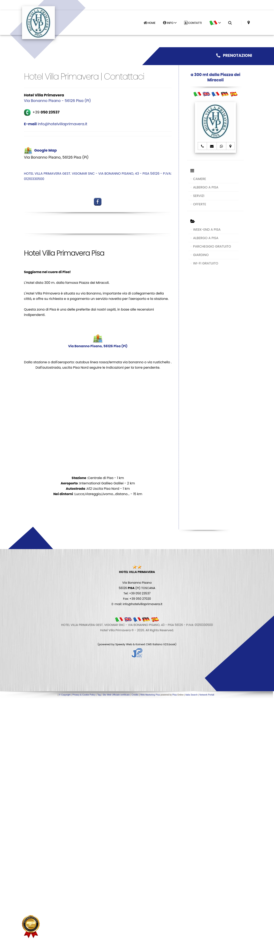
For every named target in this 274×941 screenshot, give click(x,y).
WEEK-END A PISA (207, 229)
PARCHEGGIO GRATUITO (212, 246)
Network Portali (206, 694)
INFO (169, 22)
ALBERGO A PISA (205, 187)
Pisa (174, 694)
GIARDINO (201, 254)
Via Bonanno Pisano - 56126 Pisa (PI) (57, 100)
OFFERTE (199, 204)
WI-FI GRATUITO (205, 263)
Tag (99, 694)
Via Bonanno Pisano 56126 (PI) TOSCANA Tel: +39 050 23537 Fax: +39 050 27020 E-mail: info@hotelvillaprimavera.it (137, 588)
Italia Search (191, 694)
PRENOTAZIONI (234, 55)
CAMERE (199, 179)
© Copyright (65, 694)
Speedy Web (123, 644)
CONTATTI (193, 22)
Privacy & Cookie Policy (84, 694)
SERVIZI (198, 195)
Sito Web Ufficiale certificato (116, 694)
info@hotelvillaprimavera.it (55, 123)
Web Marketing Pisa (150, 694)
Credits (135, 694)
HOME (149, 22)
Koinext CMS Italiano (149, 644)
